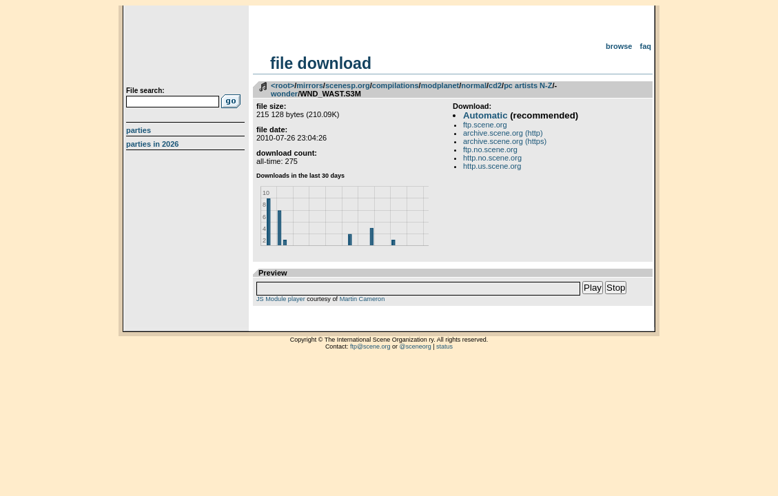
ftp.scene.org (485, 125)
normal (474, 85)
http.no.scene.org (492, 158)
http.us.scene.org (492, 166)
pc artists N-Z (528, 85)
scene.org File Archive (187, 48)
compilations (395, 85)
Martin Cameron (362, 299)
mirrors (309, 85)
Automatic (485, 115)
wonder (284, 94)
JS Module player (280, 299)
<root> (282, 85)
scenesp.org (347, 85)
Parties (138, 130)
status (444, 346)
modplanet (440, 85)
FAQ (646, 46)
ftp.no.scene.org (490, 149)
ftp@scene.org (370, 346)
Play (593, 287)
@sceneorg (415, 346)
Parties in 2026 (152, 144)
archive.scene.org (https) (504, 141)
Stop (615, 287)
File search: (145, 90)
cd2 (495, 85)
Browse (619, 46)
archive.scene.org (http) (503, 133)
